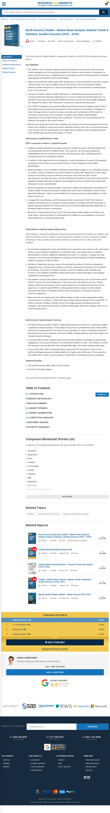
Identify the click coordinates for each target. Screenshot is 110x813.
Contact (61, 760)
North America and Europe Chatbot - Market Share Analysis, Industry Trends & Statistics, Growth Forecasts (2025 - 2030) (65, 535)
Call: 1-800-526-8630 (55, 666)
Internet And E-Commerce (48, 514)
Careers (6, 763)
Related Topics (8, 68)
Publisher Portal (92, 763)
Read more (67, 497)
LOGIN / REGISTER (64, 767)
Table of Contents (9, 61)
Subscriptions (36, 770)
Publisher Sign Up (92, 760)
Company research (38, 763)
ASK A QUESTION (55, 672)
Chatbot (30, 514)
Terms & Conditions (64, 799)
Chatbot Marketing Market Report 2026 (55, 549)
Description (7, 57)
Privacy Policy (51, 799)
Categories (35, 760)
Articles (89, 770)
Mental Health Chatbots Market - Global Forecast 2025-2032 (65, 594)
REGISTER (92, 727)
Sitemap (42, 799)
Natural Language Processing (75, 514)
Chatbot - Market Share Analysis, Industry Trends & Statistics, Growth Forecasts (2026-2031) (65, 580)
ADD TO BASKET (55, 642)
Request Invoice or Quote (55, 649)
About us (6, 760)
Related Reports (9, 72)
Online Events (91, 767)
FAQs (60, 763)
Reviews (6, 767)
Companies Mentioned (11, 65)
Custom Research (37, 767)
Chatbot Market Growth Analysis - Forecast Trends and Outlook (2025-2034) (66, 565)
